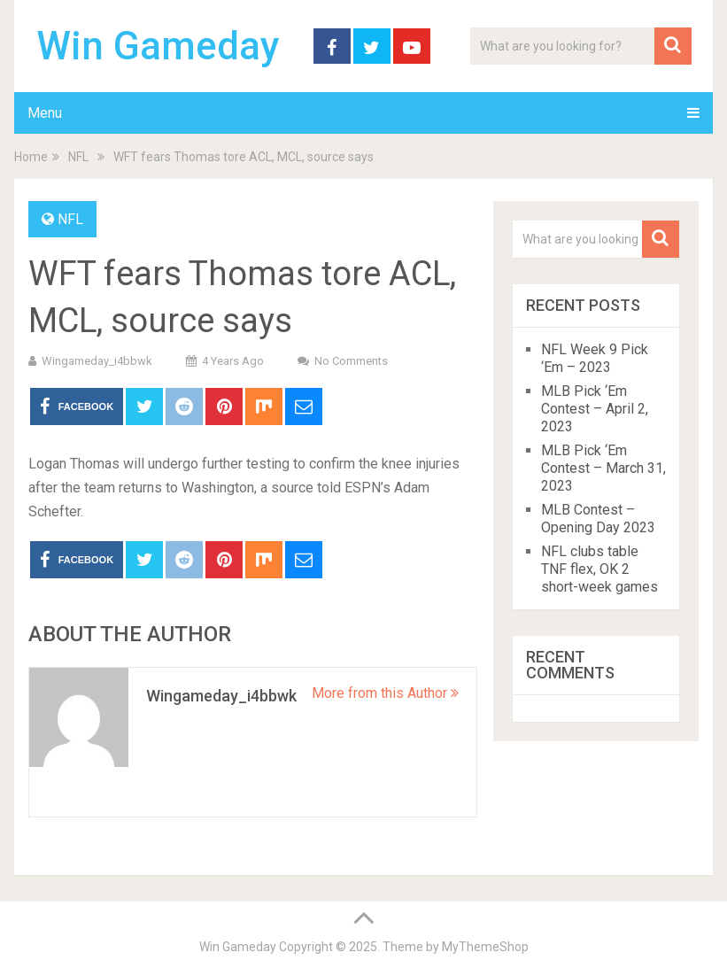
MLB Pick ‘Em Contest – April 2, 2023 (594, 409)
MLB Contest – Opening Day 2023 (598, 518)
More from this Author (385, 693)
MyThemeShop (485, 947)
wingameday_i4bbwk (97, 361)
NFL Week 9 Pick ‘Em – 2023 (594, 358)
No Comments (351, 361)
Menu (44, 113)
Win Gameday (158, 46)
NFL (70, 219)
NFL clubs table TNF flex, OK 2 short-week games (599, 569)
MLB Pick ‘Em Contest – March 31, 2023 (603, 468)
